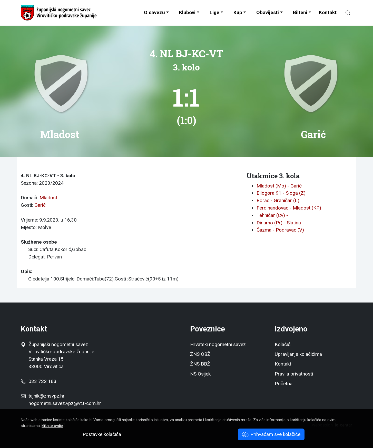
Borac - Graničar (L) (278, 200)
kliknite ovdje (52, 425)
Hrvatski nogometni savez (218, 344)
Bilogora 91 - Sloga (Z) (281, 193)
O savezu (154, 12)
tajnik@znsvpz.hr (46, 396)
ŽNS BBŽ (200, 364)
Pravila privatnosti (294, 374)
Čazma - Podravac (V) (280, 230)
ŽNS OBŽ (200, 354)
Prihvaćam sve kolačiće (271, 434)
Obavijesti (267, 12)
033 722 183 (38, 381)
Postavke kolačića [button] (102, 434)
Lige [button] (214, 12)
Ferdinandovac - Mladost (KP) (289, 208)
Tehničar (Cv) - (272, 215)
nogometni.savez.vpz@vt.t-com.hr (64, 403)
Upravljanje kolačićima (298, 354)
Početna (283, 384)
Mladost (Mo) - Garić (279, 186)
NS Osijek (200, 374)
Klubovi (187, 12)
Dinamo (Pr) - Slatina (279, 223)
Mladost (48, 198)
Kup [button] (237, 12)
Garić (40, 205)
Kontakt (328, 12)
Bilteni (300, 12)
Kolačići (283, 344)
